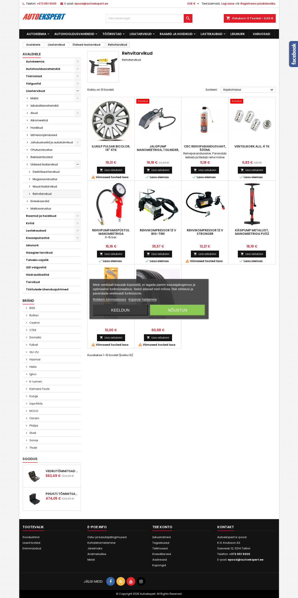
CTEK (32, 330)
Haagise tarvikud (39, 253)
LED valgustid (36, 267)
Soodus (30, 458)
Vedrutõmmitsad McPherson (62, 471)
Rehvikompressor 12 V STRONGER (205, 232)
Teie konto (162, 526)
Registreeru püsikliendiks (257, 3)
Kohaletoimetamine (101, 543)
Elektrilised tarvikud (46, 172)
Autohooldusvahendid (74, 34)
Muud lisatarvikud (45, 186)
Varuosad (261, 34)
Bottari (34, 315)
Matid (34, 98)
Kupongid (159, 565)
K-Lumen (35, 381)
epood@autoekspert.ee (91, 3)
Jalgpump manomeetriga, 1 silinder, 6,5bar (158, 149)
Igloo (33, 374)
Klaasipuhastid (37, 238)
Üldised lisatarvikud (44, 164)
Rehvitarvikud (42, 194)
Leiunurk (237, 34)
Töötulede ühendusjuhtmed (47, 289)
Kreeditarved (161, 554)
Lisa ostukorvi (111, 170)
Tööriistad (112, 34)
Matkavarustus (41, 208)
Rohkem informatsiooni (109, 299)
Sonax (33, 440)
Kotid (30, 223)
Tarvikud (33, 282)
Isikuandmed (161, 537)
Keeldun (120, 310)
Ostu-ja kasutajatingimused (107, 537)
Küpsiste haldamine (143, 299)
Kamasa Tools (39, 389)
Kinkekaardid (40, 201)
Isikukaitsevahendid (44, 106)
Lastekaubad (211, 34)
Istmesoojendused (44, 135)
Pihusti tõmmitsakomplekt (62, 494)
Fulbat (33, 345)
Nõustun (177, 310)
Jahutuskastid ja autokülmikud (52, 142)
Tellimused (160, 548)
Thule (33, 448)
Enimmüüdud (32, 548)
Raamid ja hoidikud (176, 34)
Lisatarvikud (141, 34)
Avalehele (32, 54)
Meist (91, 560)
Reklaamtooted (42, 157)
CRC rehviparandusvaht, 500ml (205, 148)
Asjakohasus (249, 90)
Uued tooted (31, 543)
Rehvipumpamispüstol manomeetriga (111, 232)
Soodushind (31, 537)
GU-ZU (34, 352)
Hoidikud (37, 128)
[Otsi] (149, 18)
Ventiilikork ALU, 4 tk (251, 146)
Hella (33, 367)
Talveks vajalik (37, 260)
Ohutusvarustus (41, 150)
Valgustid (33, 84)
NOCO (33, 411)
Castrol (34, 323)
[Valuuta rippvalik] (193, 3)
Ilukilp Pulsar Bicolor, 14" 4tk (111, 148)
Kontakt (225, 526)
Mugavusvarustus (45, 179)
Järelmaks (94, 548)
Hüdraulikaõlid (37, 275)
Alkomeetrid (39, 120)
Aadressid (159, 560)
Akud (34, 113)
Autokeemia (36, 34)
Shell (32, 433)
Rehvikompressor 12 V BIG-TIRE (158, 232)
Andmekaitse (96, 554)
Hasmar (35, 359)
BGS (32, 308)
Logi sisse (227, 3)
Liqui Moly (36, 403)
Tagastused (160, 543)
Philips (33, 426)
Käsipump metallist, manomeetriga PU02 (252, 232)
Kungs (33, 396)
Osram (34, 418)
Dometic (35, 337)
